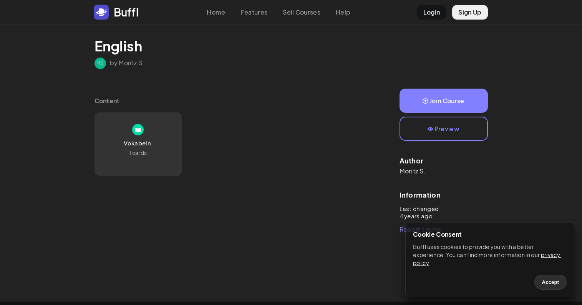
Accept (550, 282)
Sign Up (469, 12)
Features (254, 12)
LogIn (431, 12)
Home (216, 12)
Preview (443, 129)
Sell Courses (301, 12)
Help (343, 12)
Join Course (443, 101)
